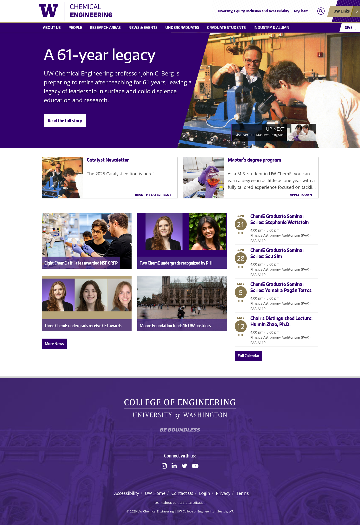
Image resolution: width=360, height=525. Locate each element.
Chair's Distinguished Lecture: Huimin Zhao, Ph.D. (281, 321)
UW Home (155, 493)
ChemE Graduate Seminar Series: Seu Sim (277, 253)
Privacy (223, 493)
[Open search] (320, 11)
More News (54, 343)
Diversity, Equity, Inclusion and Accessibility (253, 11)
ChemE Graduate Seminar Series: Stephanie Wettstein (279, 219)
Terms (242, 493)
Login (204, 493)
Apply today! (301, 194)
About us (52, 27)
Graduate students (226, 27)
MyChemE (302, 11)
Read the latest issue (153, 194)
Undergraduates (182, 27)
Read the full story (65, 120)
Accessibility (126, 493)
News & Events (143, 27)
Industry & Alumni (272, 27)
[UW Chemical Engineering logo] (145, 11)
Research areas (105, 27)
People (75, 27)
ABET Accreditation (192, 502)
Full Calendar (248, 355)
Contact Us (182, 493)
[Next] (273, 132)
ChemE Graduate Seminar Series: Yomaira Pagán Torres (281, 287)
